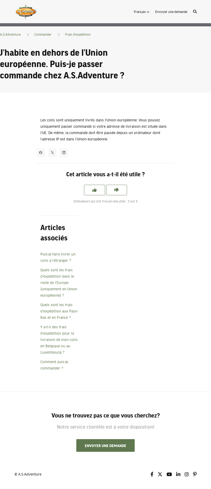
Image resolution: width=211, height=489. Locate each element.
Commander (42, 34)
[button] (141, 11)
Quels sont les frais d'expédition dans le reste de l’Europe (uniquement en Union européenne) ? (58, 282)
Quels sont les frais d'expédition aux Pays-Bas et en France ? (59, 310)
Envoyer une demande (171, 11)
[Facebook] (40, 152)
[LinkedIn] (64, 152)
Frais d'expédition (78, 34)
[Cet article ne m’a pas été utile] (116, 190)
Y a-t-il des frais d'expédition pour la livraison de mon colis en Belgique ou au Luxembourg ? (59, 339)
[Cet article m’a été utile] (94, 190)
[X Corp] (52, 152)
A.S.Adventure (10, 34)
